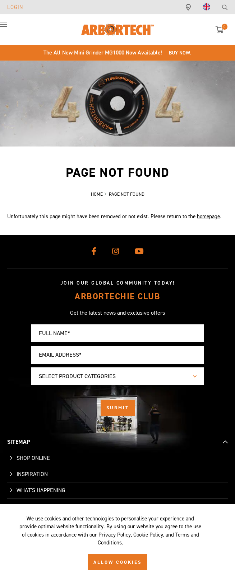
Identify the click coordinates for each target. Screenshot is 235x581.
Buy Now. (180, 52)
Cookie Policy (148, 534)
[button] (11, 28)
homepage (208, 216)
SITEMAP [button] (18, 442)
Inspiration (32, 474)
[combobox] (117, 376)
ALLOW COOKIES (117, 562)
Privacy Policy (114, 534)
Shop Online (33, 458)
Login (15, 7)
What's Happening (41, 490)
